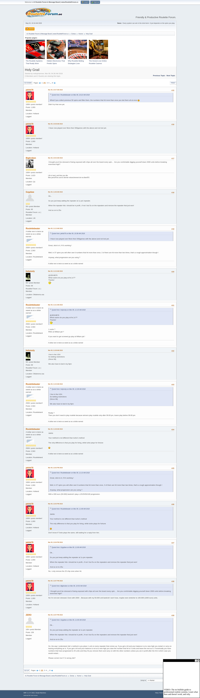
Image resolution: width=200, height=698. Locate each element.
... (51, 83)
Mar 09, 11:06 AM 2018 (55, 192)
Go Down (28, 83)
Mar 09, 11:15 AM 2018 (55, 271)
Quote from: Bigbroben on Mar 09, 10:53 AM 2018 (69, 586)
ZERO (28, 615)
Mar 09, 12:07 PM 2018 (55, 581)
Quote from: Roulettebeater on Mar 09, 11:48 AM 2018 (71, 509)
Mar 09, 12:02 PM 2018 (55, 467)
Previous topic (159, 76)
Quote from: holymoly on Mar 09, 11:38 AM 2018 (68, 389)
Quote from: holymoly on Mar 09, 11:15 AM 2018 (68, 310)
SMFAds (25, 695)
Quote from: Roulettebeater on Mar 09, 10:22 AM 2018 (71, 95)
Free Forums (34, 695)
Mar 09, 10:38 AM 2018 (55, 124)
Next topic (171, 76)
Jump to (143, 680)
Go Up (26, 670)
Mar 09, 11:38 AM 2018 (55, 350)
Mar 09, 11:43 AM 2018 (55, 384)
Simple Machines (40, 693)
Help (156, 693)
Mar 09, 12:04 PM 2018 (55, 542)
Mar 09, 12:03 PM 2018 (55, 504)
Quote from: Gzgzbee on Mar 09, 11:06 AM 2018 (69, 547)
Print (173, 83)
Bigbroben (31, 158)
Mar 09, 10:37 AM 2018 (55, 90)
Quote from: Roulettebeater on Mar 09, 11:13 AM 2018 (71, 473)
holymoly (30, 271)
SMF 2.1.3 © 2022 (29, 693)
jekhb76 (29, 90)
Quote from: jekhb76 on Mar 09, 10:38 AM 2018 (68, 233)
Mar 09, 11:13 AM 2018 (55, 228)
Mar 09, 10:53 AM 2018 (55, 158)
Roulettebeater (33, 228)
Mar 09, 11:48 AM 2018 (55, 429)
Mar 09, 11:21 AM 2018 (55, 305)
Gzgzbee (30, 192)
